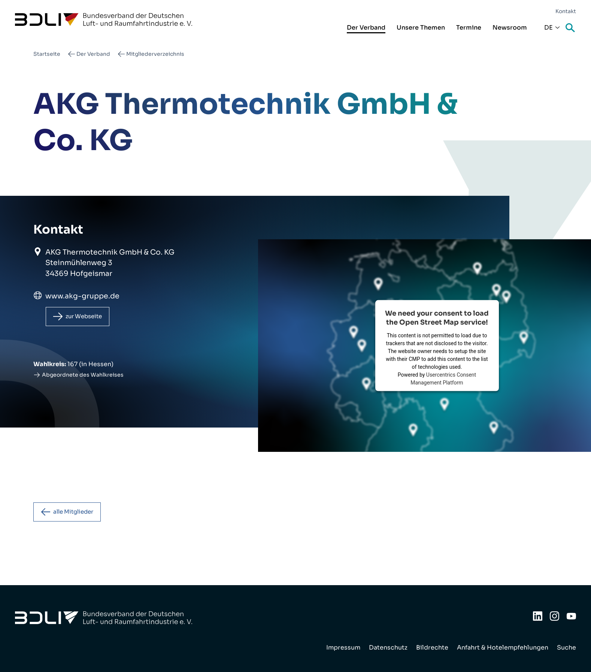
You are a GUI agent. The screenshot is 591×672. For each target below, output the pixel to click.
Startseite (46, 54)
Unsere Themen (421, 27)
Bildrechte (432, 647)
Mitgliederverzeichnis (155, 54)
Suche (571, 28)
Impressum (343, 647)
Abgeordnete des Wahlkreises (83, 376)
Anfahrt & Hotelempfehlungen (502, 647)
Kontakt (565, 11)
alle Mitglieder (76, 513)
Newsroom (509, 27)
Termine (468, 27)
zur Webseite (87, 317)
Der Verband (366, 27)
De (548, 27)
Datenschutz (388, 647)
